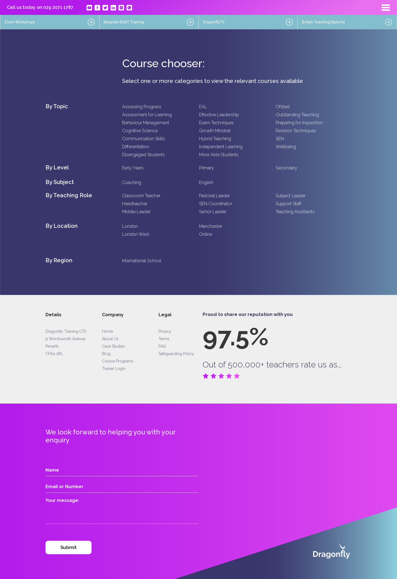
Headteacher (134, 203)
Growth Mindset (215, 130)
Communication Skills (143, 138)
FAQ (162, 346)
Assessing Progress (141, 106)
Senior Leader (212, 211)
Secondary (286, 168)
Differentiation (135, 146)
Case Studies (113, 346)
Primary (206, 168)
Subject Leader (290, 195)
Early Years (133, 168)
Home (107, 331)
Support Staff (288, 203)
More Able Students (218, 154)
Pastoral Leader (214, 195)
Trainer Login (113, 368)
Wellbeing (286, 146)
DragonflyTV (214, 22)
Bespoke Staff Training (124, 22)
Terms (164, 339)
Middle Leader (136, 211)
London (130, 226)
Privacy (165, 331)
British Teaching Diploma (323, 22)
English (206, 182)
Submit (68, 547)
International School (141, 260)
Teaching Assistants (295, 211)
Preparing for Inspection (299, 122)
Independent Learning (221, 146)
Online (205, 234)
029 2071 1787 (58, 7)
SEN (280, 138)
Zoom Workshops (19, 22)
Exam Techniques (216, 122)
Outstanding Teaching (297, 114)
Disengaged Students (143, 154)
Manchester (210, 226)
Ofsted (282, 106)
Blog (106, 353)
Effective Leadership (219, 114)
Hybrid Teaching (215, 138)
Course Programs (117, 361)
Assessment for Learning (147, 114)
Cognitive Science (140, 130)
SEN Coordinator (215, 203)
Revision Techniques (296, 130)
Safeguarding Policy (176, 353)
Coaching (131, 182)
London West (135, 234)
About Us (110, 339)
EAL (203, 106)
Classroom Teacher (141, 195)
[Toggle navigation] (385, 7)
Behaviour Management (145, 122)
